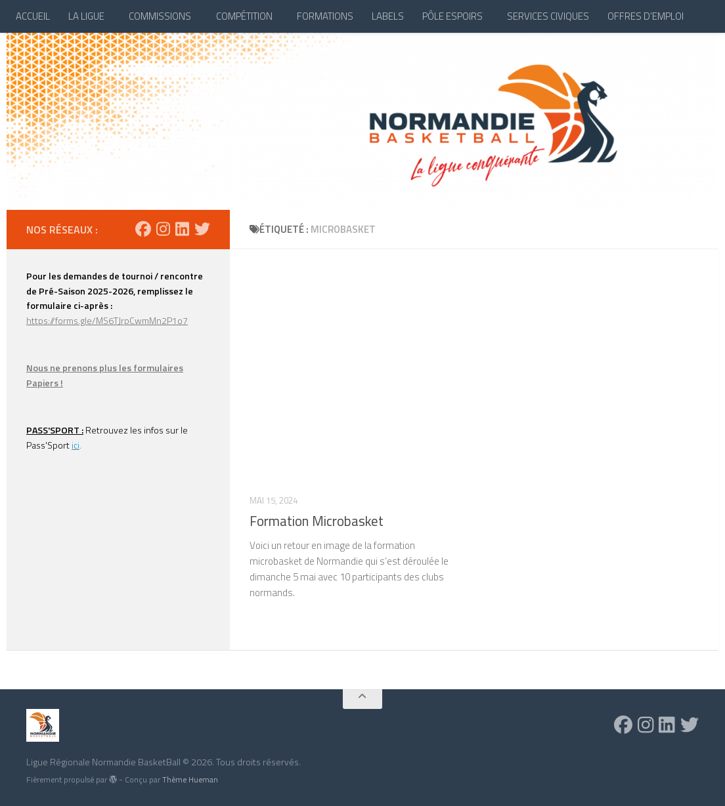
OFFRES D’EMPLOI (645, 16)
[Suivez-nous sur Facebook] (143, 229)
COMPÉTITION (244, 16)
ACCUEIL (33, 16)
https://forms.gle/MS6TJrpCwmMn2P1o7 (107, 320)
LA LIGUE (86, 16)
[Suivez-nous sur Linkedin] (182, 229)
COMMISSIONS (160, 16)
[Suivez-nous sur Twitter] (202, 229)
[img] (113, 779)
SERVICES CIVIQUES (548, 16)
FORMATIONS (325, 16)
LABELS (388, 16)
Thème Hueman (190, 779)
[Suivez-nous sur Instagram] (163, 229)
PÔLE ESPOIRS (452, 16)
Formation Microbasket (317, 521)
